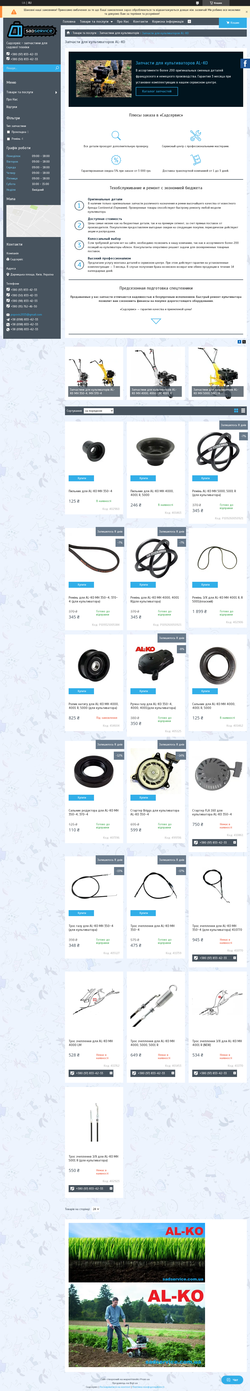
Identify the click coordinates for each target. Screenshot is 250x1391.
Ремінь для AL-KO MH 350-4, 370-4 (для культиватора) (93, 599)
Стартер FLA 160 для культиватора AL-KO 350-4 (212, 812)
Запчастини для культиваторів (119, 33)
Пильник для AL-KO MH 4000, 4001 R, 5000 (151, 493)
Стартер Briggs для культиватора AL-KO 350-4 (154, 812)
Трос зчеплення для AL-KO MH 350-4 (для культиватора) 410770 (217, 928)
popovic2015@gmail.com (26, 314)
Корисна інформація (168, 21)
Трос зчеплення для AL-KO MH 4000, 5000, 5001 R (152, 1043)
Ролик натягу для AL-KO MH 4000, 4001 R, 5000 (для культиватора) (93, 706)
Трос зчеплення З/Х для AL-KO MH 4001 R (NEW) (217, 1043)
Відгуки (11, 107)
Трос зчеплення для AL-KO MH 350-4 (152, 928)
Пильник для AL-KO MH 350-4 (90, 491)
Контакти (140, 21)
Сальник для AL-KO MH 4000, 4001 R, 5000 (213, 706)
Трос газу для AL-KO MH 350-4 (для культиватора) (91, 928)
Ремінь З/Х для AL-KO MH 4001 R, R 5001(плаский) (217, 599)
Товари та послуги (94, 21)
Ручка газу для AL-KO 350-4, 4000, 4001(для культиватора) (153, 706)
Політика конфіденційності (148, 1386)
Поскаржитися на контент (115, 1386)
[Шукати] (57, 68)
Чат (232, 1380)
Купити (82, 478)
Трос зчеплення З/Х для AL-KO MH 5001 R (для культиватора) (93, 1158)
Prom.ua (145, 1379)
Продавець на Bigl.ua (125, 1383)
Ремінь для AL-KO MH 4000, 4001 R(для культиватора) (154, 599)
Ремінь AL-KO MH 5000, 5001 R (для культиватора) (214, 493)
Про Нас (123, 21)
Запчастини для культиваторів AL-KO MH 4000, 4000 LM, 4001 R (154, 391)
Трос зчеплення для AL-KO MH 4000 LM (91, 1043)
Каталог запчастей (157, 91)
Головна (69, 21)
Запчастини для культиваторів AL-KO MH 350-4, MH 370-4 (92, 391)
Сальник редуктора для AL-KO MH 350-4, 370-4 (93, 812)
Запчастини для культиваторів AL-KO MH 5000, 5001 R (216, 391)
